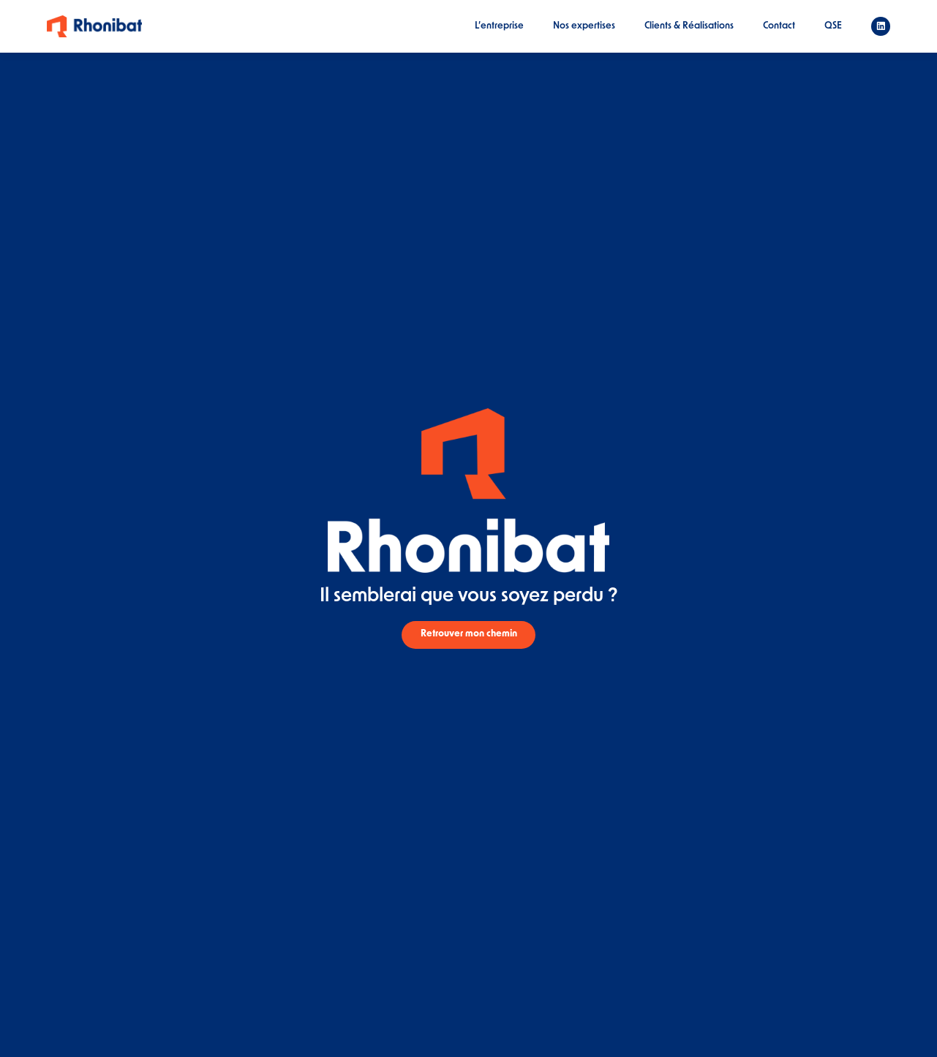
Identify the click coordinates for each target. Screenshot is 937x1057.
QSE (833, 26)
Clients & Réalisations (689, 26)
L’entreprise (499, 26)
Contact (779, 26)
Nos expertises (584, 26)
